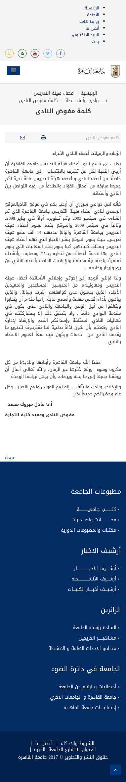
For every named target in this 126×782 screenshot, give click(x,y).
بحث (95, 41)
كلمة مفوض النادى (38, 100)
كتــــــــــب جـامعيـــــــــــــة (96, 509)
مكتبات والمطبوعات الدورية (88, 530)
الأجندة (93, 14)
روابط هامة (89, 21)
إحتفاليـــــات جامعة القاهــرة (90, 707)
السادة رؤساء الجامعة (94, 627)
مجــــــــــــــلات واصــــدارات (94, 520)
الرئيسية (92, 8)
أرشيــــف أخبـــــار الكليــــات (92, 589)
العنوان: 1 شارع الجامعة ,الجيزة (64, 749)
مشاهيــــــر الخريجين (97, 638)
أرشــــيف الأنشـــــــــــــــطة (94, 579)
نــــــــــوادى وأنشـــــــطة (85, 100)
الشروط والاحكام (77, 743)
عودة (10, 457)
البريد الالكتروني (85, 35)
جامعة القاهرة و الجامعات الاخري (83, 697)
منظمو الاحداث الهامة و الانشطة (82, 648)
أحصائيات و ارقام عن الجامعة (87, 687)
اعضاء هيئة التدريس (54, 93)
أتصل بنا (92, 28)
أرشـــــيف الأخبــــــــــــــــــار (95, 568)
